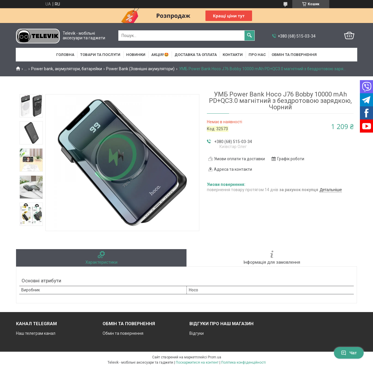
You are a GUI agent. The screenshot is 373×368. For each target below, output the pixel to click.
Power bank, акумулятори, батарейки (66, 68)
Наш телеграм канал (35, 333)
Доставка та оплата (196, 54)
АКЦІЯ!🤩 (160, 54)
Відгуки (196, 333)
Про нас (257, 54)
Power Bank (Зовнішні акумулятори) (140, 68)
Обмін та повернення (294, 54)
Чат (349, 352)
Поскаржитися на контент (197, 362)
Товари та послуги (100, 54)
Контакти (233, 54)
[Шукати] (249, 36)
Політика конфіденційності (243, 362)
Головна (65, 54)
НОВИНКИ (135, 54)
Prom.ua (214, 357)
